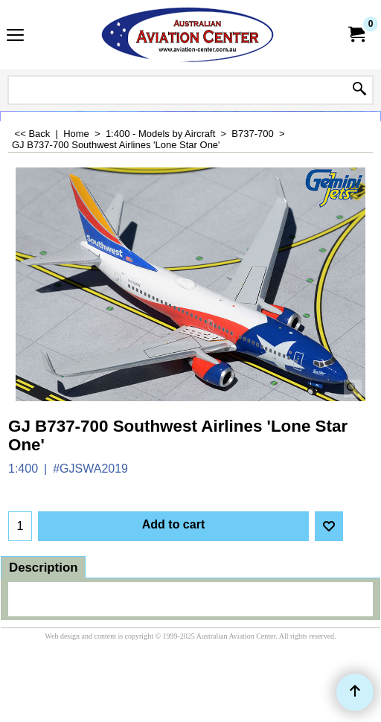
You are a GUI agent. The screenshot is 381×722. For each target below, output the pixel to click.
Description (43, 567)
